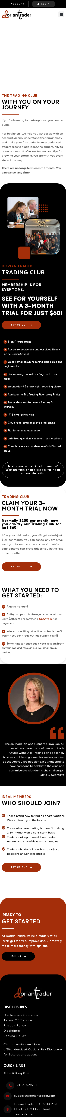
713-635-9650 (27, 1085)
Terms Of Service (18, 1020)
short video (36, 470)
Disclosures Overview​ (21, 1015)
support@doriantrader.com (34, 1095)
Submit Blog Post (17, 1073)
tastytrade (46, 619)
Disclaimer (12, 1030)
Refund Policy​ (15, 1036)
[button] (61, 14)
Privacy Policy (15, 1025)
